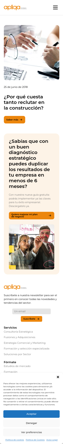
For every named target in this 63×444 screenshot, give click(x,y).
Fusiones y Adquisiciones (19, 337)
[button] (58, 377)
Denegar (31, 423)
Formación (10, 371)
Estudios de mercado (17, 366)
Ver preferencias (31, 432)
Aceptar (32, 413)
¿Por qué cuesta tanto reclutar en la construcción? (24, 102)
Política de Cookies (35, 439)
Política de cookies (14, 439)
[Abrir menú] (55, 7)
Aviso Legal (52, 439)
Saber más (14, 119)
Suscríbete (31, 319)
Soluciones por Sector (17, 354)
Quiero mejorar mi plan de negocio (31, 215)
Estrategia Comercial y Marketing (25, 342)
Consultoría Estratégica (18, 331)
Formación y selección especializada (26, 348)
